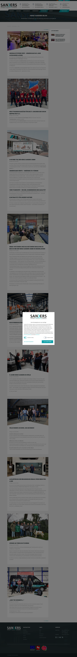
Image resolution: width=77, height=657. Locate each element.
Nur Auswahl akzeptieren (28, 341)
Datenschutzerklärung (27, 334)
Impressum (38, 334)
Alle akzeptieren (47, 341)
